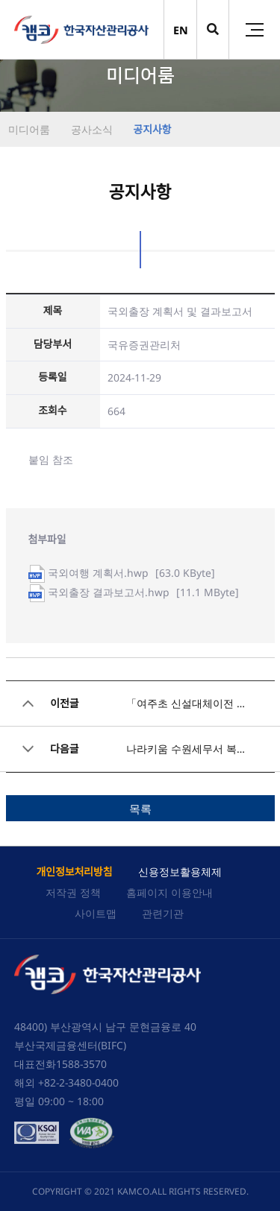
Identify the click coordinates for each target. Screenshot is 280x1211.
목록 (140, 808)
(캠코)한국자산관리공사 (81, 30)
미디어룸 (29, 129)
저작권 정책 (73, 892)
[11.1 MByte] (143, 592)
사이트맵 (95, 913)
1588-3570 (81, 1064)
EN (180, 30)
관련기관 (163, 913)
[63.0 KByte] (131, 573)
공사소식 (90, 129)
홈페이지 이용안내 (169, 892)
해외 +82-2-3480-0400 (66, 1082)
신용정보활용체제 (180, 871)
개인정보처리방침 (74, 871)
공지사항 (151, 129)
